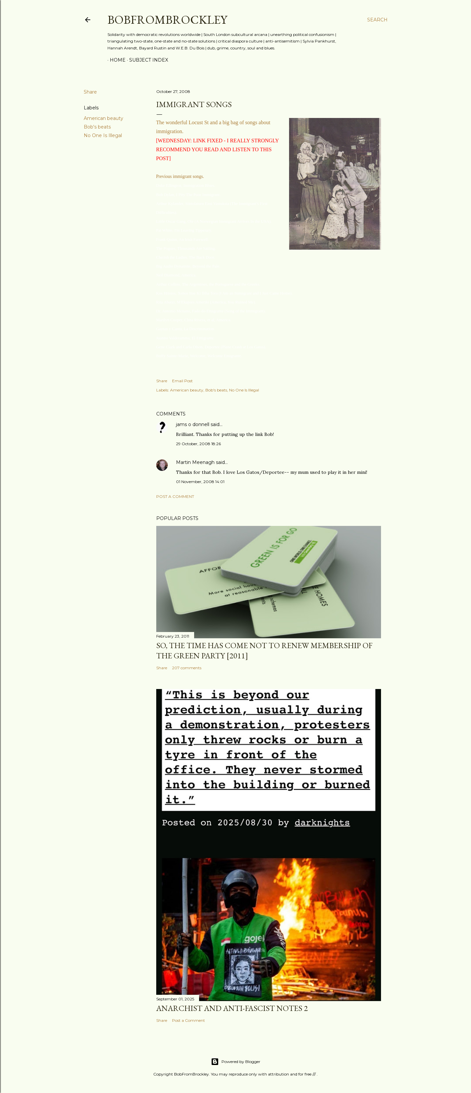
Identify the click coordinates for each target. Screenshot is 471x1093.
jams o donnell (192, 424)
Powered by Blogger (235, 1062)
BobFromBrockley (167, 19)
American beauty (103, 118)
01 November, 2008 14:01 (200, 481)
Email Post (182, 380)
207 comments (186, 667)
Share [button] (90, 92)
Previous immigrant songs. (180, 176)
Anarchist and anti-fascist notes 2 (232, 1008)
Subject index (146, 60)
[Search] (377, 20)
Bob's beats (97, 127)
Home (115, 60)
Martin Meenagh (195, 462)
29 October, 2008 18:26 (198, 443)
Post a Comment (175, 496)
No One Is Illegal (103, 135)
